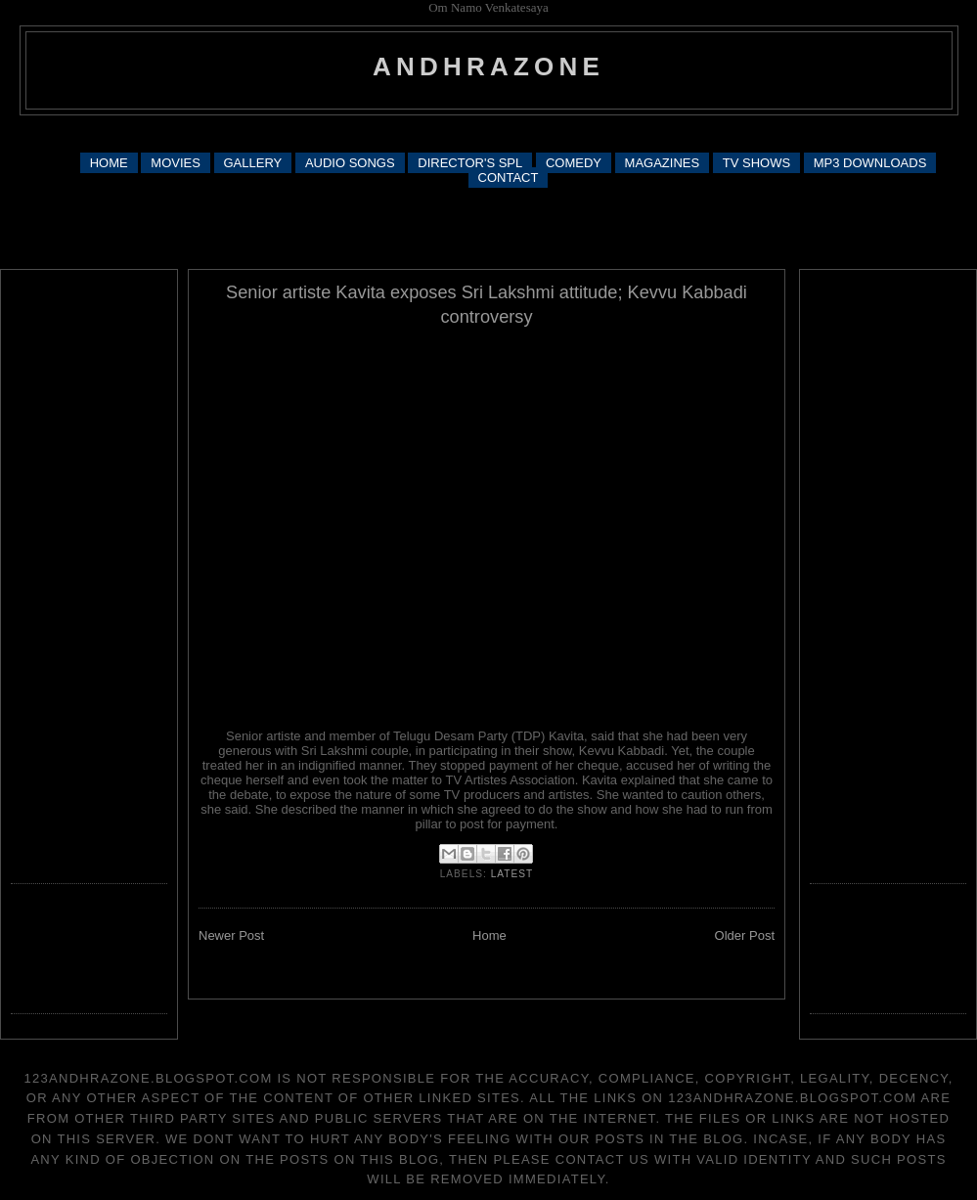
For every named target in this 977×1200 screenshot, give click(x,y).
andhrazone (488, 66)
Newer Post (231, 935)
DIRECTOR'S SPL (470, 163)
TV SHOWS (756, 163)
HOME (109, 163)
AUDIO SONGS (350, 163)
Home (489, 935)
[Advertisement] (488, 227)
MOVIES (175, 163)
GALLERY (253, 163)
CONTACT (508, 177)
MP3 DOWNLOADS (870, 163)
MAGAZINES (662, 163)
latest (512, 873)
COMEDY (573, 163)
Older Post (745, 935)
